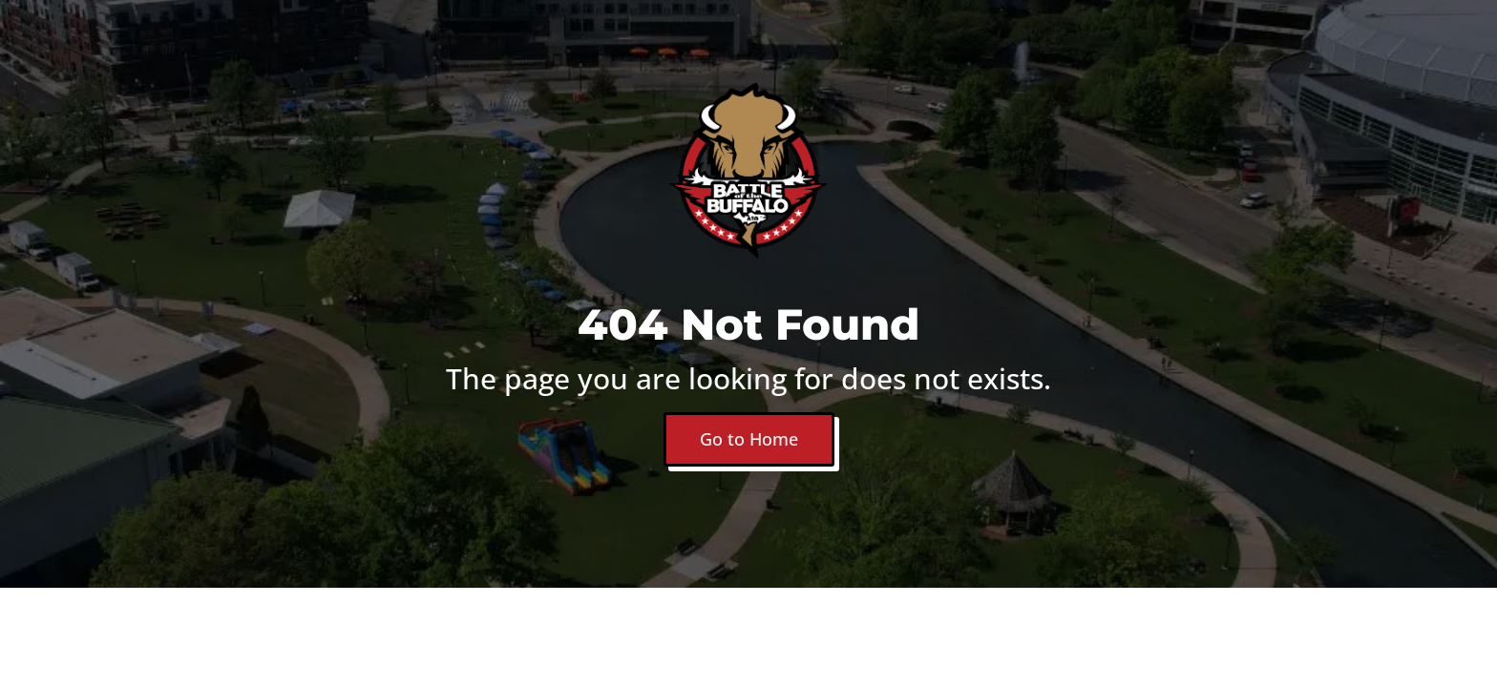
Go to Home (749, 438)
